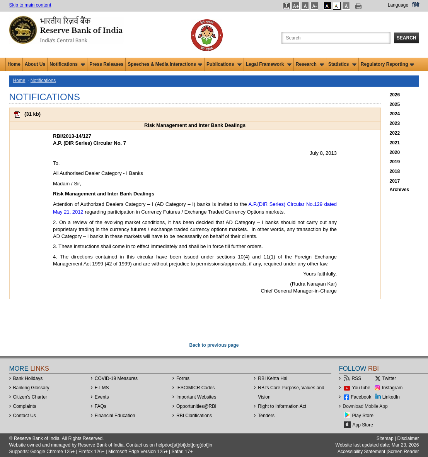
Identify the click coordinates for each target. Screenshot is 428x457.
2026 (395, 95)
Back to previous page (214, 345)
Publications (224, 64)
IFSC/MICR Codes (195, 387)
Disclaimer (408, 438)
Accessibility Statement (361, 451)
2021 (395, 142)
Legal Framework (269, 64)
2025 (395, 104)
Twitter (389, 378)
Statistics (342, 64)
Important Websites (196, 397)
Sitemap (385, 438)
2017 (395, 181)
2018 (395, 171)
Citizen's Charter (30, 397)
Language (398, 5)
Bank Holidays (28, 378)
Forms (182, 378)
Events (102, 397)
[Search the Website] (335, 38)
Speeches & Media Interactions (165, 64)
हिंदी (415, 5)
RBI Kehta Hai (272, 378)
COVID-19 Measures (116, 378)
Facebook (361, 397)
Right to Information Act (282, 406)
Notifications (67, 64)
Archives (399, 189)
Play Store (362, 415)
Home (14, 64)
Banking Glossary (31, 387)
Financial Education (115, 415)
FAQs (100, 406)
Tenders (266, 415)
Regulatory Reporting (387, 64)
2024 (395, 113)
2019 (395, 161)
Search (406, 38)
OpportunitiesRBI (196, 406)
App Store (363, 425)
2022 (395, 133)
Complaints (24, 406)
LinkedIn (391, 397)
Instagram (392, 387)
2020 (395, 152)
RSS (356, 378)
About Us (35, 64)
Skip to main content (30, 5)
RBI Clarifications (194, 415)
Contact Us (24, 415)
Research (310, 64)
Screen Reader (403, 451)
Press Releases (106, 64)
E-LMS (102, 387)
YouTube (361, 387)
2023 (395, 123)
